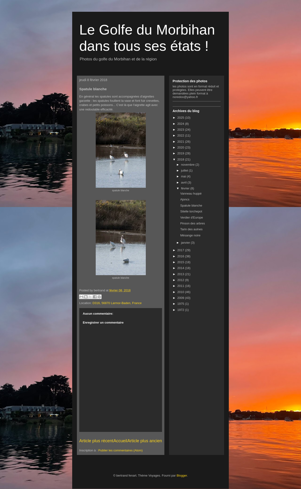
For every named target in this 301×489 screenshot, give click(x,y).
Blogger (182, 475)
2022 (181, 135)
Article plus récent (96, 440)
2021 (181, 141)
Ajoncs (184, 199)
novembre (188, 164)
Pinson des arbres (192, 223)
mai (184, 176)
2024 (181, 123)
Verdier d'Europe (191, 217)
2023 (181, 129)
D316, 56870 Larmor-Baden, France (117, 303)
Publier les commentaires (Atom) (120, 450)
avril (184, 182)
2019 (181, 153)
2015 (181, 262)
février (185, 188)
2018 (181, 159)
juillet (185, 170)
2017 (181, 250)
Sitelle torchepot (191, 211)
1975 (181, 303)
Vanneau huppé (191, 193)
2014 (181, 268)
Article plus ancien (144, 440)
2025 (181, 117)
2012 (181, 280)
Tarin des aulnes (191, 229)
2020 (181, 147)
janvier (186, 242)
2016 (181, 256)
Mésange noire (190, 235)
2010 (181, 292)
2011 (181, 286)
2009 (181, 298)
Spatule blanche (191, 205)
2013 (181, 274)
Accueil (120, 440)
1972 (181, 310)
